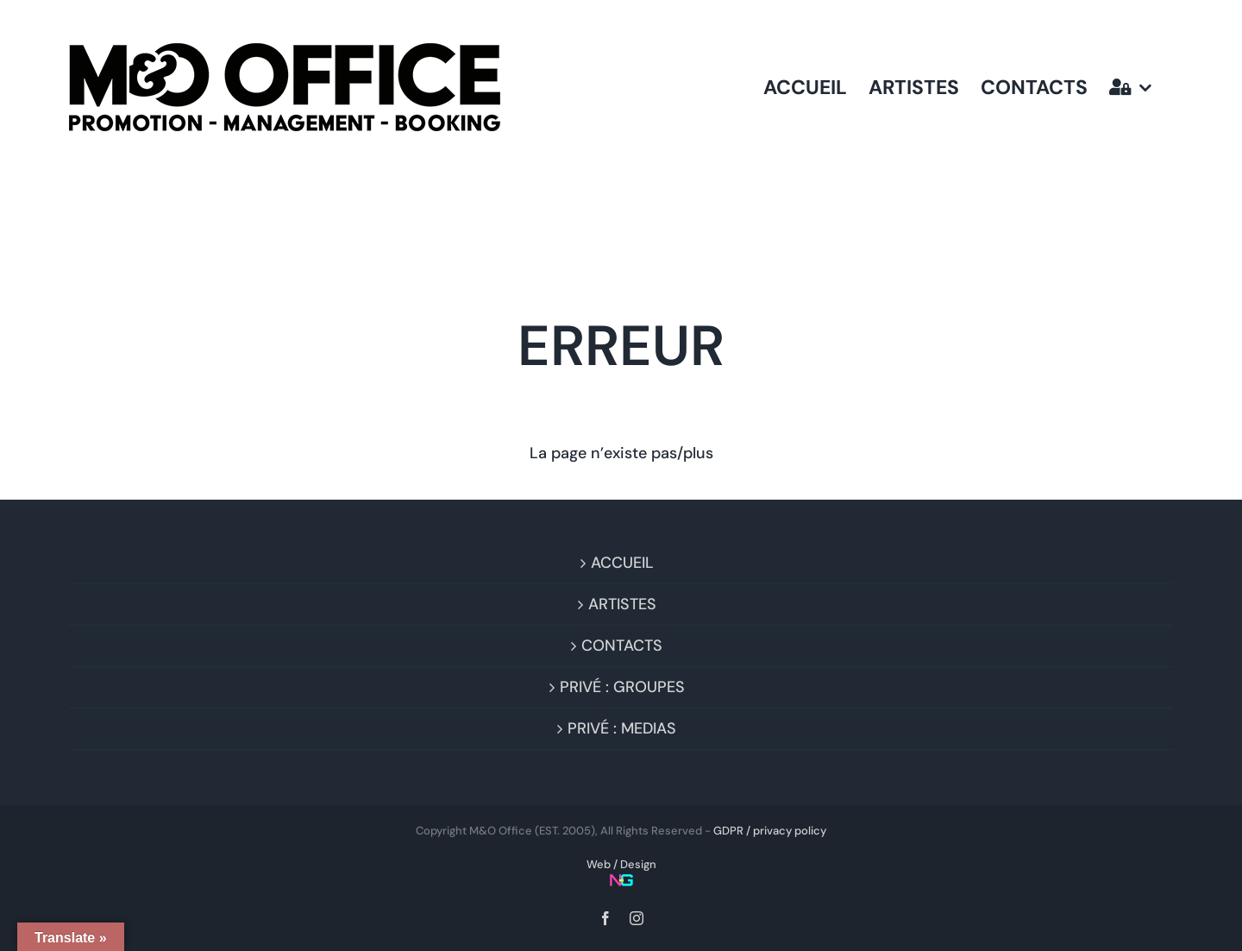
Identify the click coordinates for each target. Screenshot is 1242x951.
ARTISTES (622, 604)
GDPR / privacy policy (769, 830)
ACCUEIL (622, 562)
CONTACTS (621, 645)
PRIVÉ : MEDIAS (622, 728)
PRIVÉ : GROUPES (622, 687)
